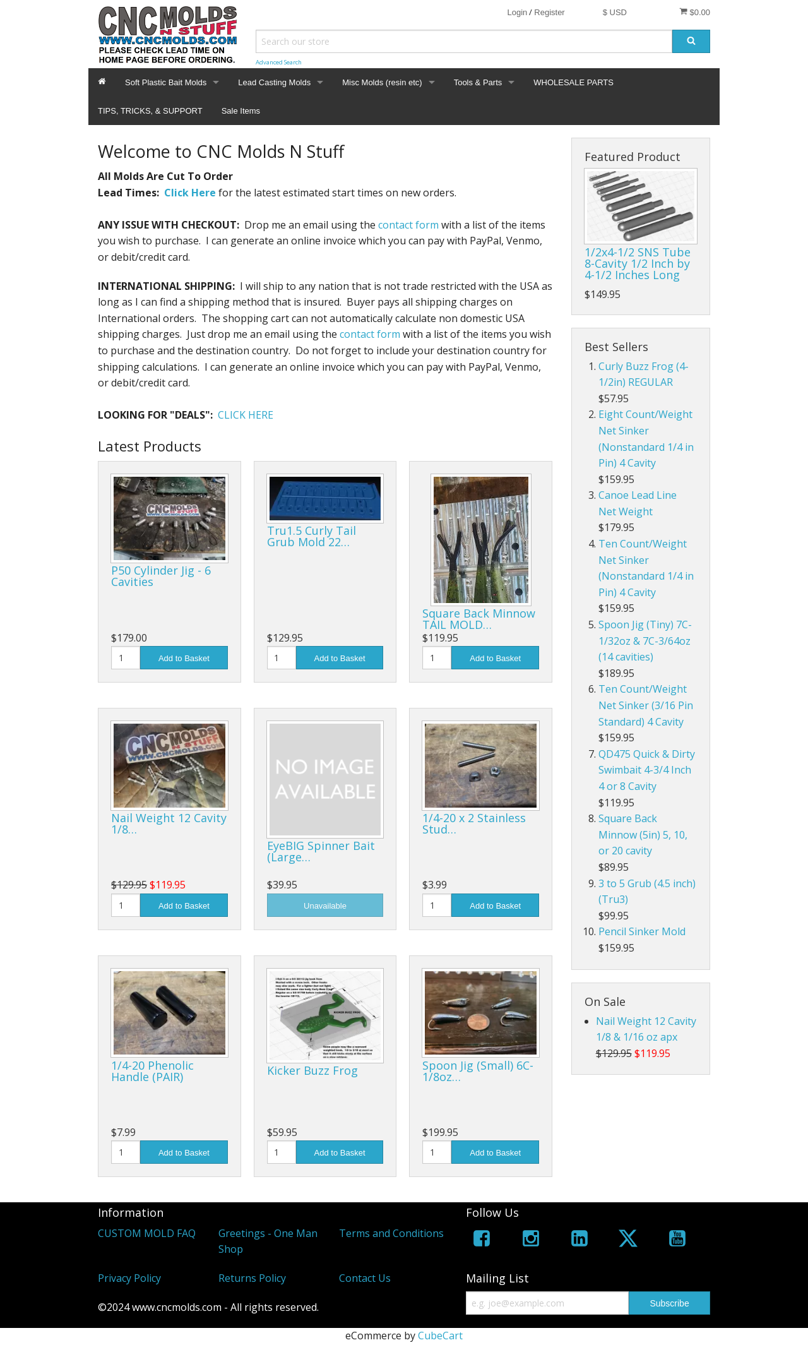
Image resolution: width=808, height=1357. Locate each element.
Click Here (190, 193)
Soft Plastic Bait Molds (165, 82)
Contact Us (365, 1278)
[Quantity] (125, 657)
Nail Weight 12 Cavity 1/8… (169, 823)
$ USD (615, 12)
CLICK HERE (245, 415)
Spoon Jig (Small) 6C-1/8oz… (477, 1071)
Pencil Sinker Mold (642, 931)
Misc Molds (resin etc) (382, 82)
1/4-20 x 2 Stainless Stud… (474, 823)
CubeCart (440, 1335)
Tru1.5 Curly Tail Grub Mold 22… (311, 536)
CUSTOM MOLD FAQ (147, 1233)
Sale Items (241, 111)
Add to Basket (184, 658)
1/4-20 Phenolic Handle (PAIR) (152, 1071)
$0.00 (694, 12)
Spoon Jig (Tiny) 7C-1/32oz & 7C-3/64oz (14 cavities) (645, 641)
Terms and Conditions (391, 1233)
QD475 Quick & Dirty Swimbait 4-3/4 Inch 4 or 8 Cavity (646, 770)
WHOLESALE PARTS (573, 82)
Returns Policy (252, 1278)
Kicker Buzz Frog (312, 1070)
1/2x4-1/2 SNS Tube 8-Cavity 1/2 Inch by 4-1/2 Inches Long (638, 263)
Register (549, 12)
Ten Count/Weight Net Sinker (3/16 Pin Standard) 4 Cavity (645, 705)
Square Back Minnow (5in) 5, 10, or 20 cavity (642, 834)
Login (517, 12)
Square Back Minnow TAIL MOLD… (478, 619)
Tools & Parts (478, 82)
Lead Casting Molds (274, 82)
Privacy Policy (129, 1278)
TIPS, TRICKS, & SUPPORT (150, 111)
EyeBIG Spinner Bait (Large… (321, 851)
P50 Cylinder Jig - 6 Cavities (161, 576)
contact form (408, 225)
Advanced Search (279, 62)
